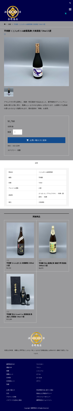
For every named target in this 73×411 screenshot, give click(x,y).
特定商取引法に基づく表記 (44, 390)
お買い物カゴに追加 (38, 140)
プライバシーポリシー (43, 397)
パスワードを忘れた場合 (14, 400)
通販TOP (9, 367)
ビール (38, 374)
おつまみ (39, 377)
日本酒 (8, 377)
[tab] (36, 163)
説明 (36, 163)
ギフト (38, 381)
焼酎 (19, 150)
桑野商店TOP (10, 364)
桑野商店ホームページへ (44, 400)
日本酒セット (10, 381)
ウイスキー (39, 364)
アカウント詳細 (11, 397)
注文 (7, 393)
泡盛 (7, 384)
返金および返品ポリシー (44, 393)
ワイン (38, 367)
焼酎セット (9, 374)
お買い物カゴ (10, 390)
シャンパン (39, 371)
